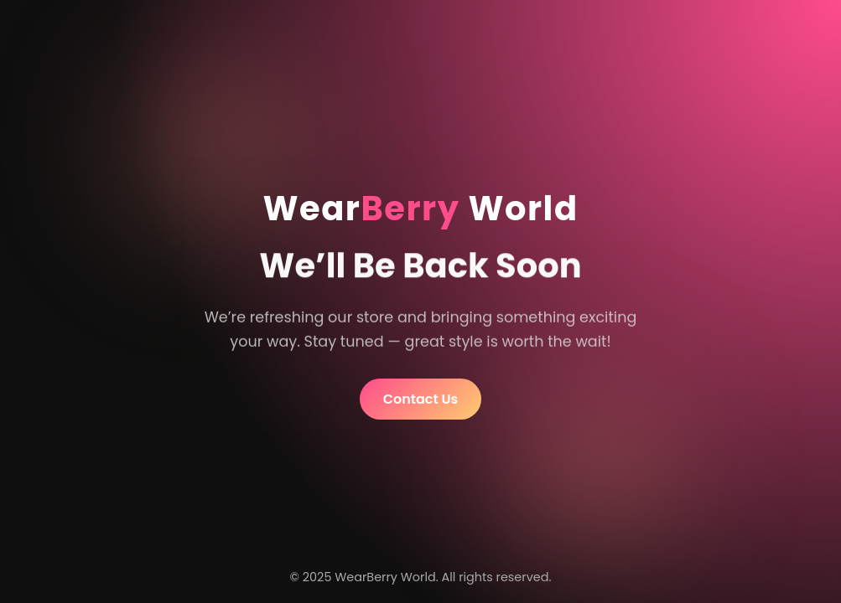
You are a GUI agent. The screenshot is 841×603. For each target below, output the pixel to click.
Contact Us (421, 399)
